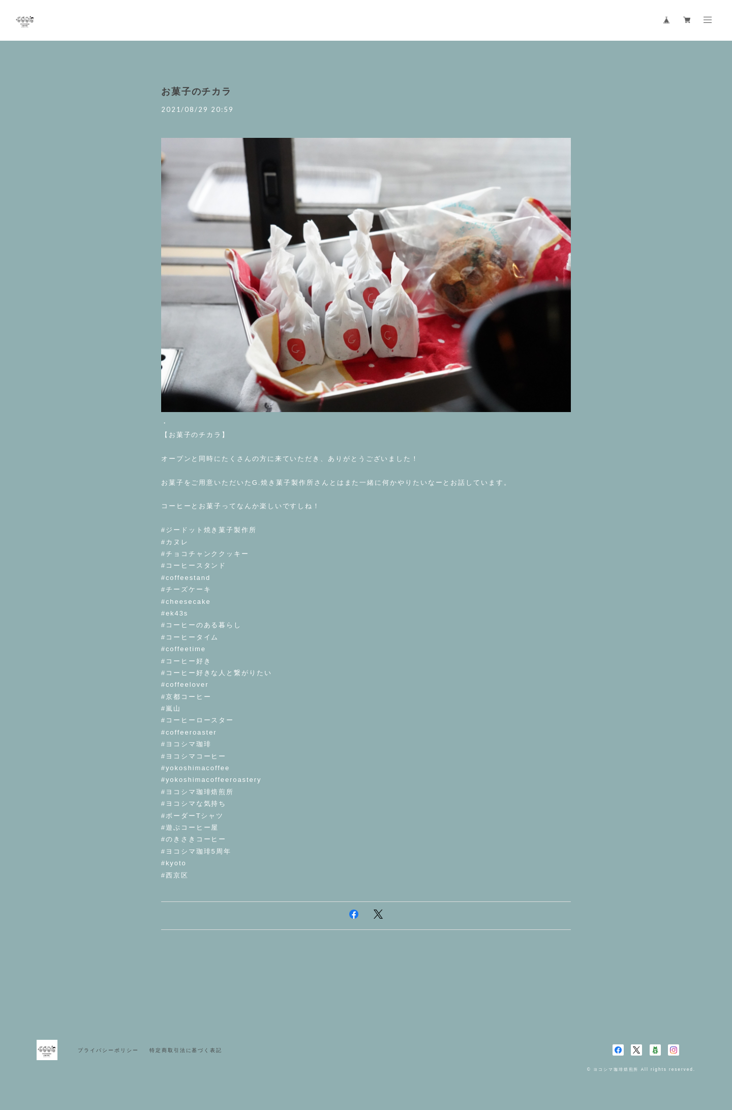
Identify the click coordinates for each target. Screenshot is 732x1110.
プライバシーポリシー (108, 1050)
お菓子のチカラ (196, 91)
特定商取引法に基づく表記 (185, 1050)
